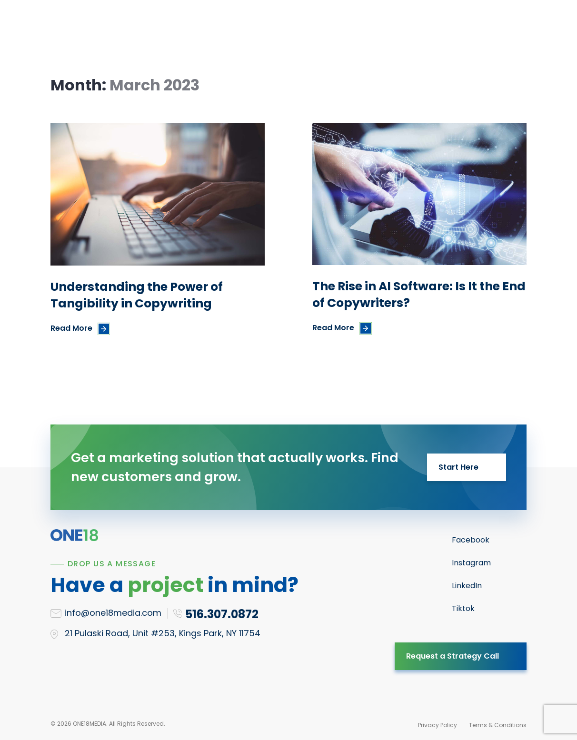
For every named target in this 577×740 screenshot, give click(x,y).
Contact (379, 25)
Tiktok (463, 608)
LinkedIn (467, 585)
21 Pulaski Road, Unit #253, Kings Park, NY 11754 (162, 633)
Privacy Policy (437, 725)
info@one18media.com (113, 613)
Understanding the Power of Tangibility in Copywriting (136, 295)
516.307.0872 (481, 26)
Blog (335, 25)
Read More (71, 328)
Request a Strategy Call (452, 656)
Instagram (471, 562)
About (295, 25)
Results (250, 25)
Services (138, 25)
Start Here (458, 467)
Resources (195, 25)
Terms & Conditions (498, 725)
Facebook (470, 539)
